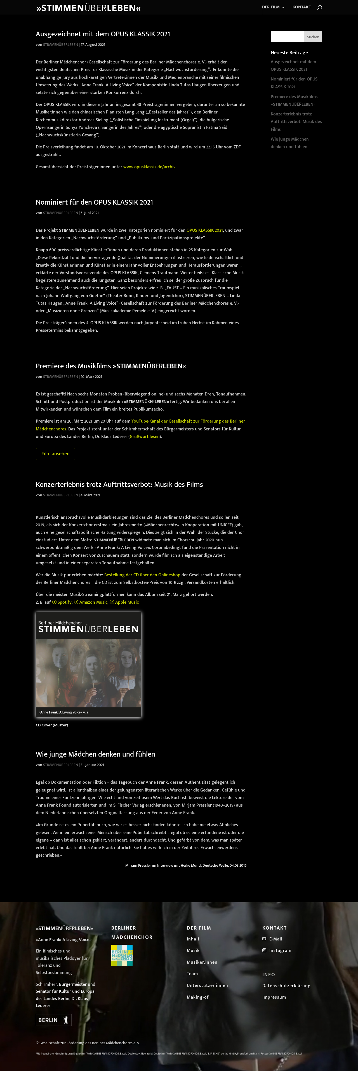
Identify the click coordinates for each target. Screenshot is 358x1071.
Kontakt (274, 928)
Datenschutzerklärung (286, 986)
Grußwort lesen (145, 436)
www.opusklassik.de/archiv (149, 167)
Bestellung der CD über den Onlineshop (142, 575)
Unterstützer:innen (207, 985)
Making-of (198, 997)
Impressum (274, 997)
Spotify (62, 602)
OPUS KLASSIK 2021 (205, 230)
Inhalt (193, 939)
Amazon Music (90, 602)
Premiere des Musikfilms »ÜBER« (111, 366)
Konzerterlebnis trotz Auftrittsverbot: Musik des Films (119, 485)
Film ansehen (55, 454)
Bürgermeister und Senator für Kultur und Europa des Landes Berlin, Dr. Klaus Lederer (65, 995)
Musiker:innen (202, 962)
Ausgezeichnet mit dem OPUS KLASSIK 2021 (103, 34)
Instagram (276, 950)
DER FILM (271, 8)
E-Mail (274, 939)
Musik (193, 950)
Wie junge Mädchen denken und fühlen (95, 754)
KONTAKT (302, 8)
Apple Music (124, 602)
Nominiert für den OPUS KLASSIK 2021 (94, 202)
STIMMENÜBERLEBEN (60, 44)
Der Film (199, 928)
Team (192, 974)
